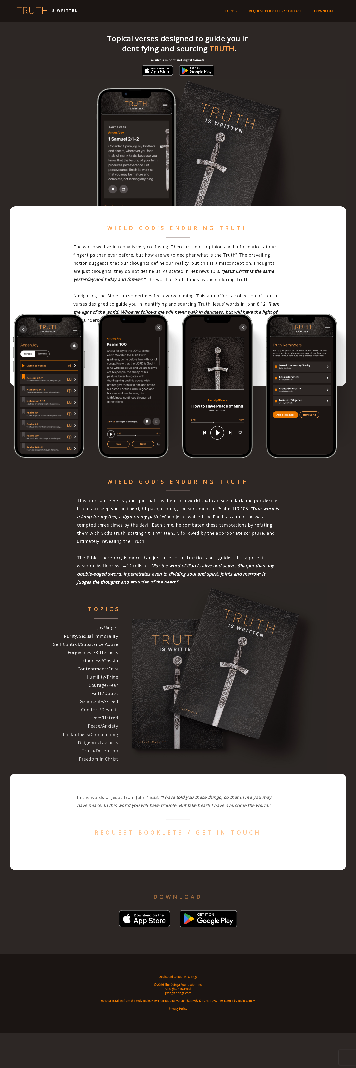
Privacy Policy (178, 1009)
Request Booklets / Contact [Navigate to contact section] (275, 11)
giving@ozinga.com (178, 993)
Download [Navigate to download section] (324, 11)
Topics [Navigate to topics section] (231, 11)
